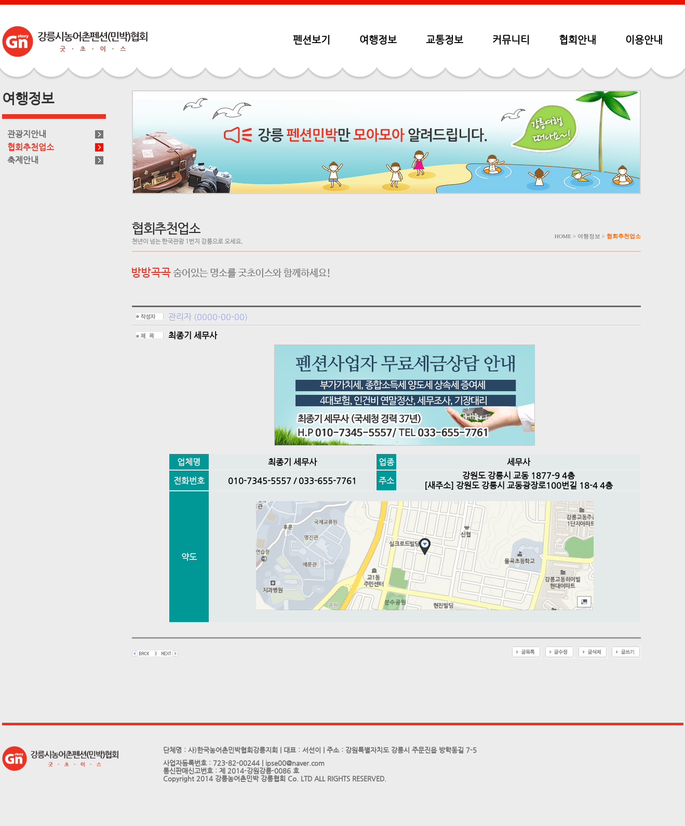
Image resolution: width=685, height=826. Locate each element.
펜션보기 (311, 39)
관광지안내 (26, 134)
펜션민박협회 (74, 41)
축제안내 (22, 160)
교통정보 (444, 39)
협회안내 (577, 39)
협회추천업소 (30, 147)
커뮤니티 (511, 39)
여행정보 (378, 39)
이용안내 (644, 39)
